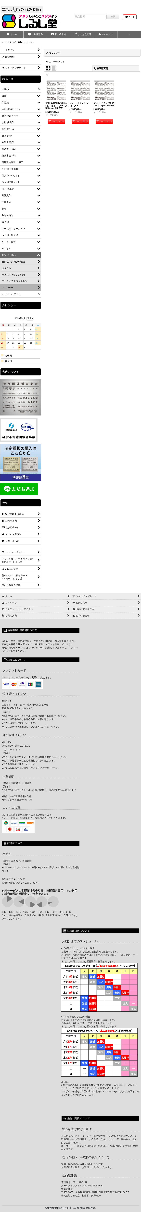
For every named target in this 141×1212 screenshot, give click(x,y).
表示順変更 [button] (101, 68)
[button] (129, 34)
